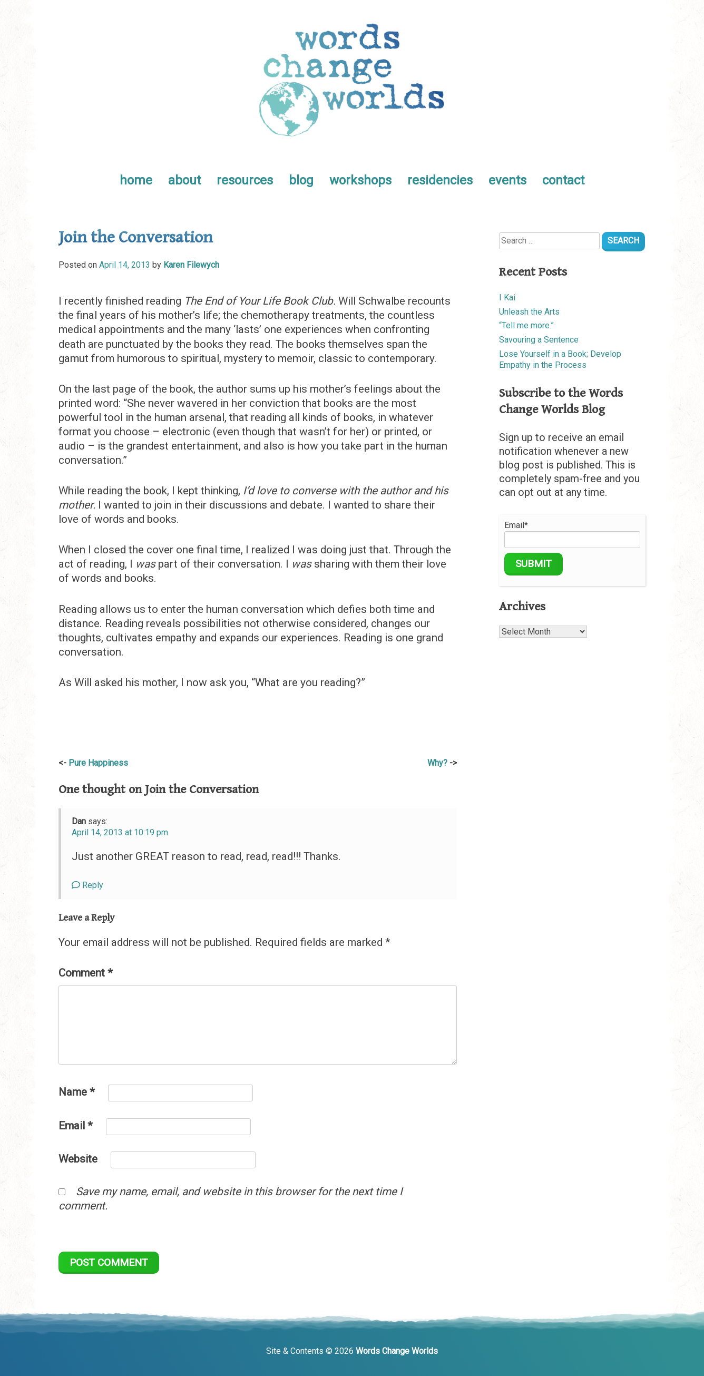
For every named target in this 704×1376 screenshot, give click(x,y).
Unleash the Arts (529, 312)
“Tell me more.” (526, 325)
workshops (360, 180)
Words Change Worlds (397, 1351)
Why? (437, 763)
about (184, 180)
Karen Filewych (191, 265)
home (136, 180)
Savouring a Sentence (539, 340)
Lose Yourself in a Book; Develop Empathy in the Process (560, 359)
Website (77, 1159)
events (507, 180)
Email (75, 1125)
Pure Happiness (98, 763)
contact (563, 180)
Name (76, 1092)
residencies (440, 180)
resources (245, 180)
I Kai (507, 297)
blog (301, 180)
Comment (85, 973)
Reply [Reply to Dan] (87, 885)
